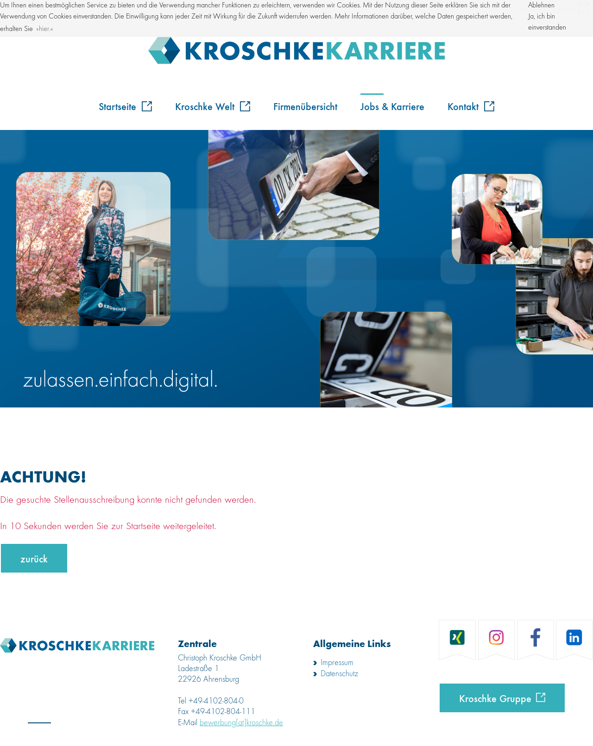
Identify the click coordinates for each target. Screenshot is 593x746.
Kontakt (471, 106)
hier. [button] (44, 29)
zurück (34, 558)
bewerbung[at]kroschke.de (241, 723)
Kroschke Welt (212, 106)
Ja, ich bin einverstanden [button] (547, 22)
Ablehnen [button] (541, 5)
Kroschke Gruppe (495, 698)
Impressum (337, 663)
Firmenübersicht (305, 106)
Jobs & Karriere (392, 106)
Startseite (125, 106)
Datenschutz (339, 674)
